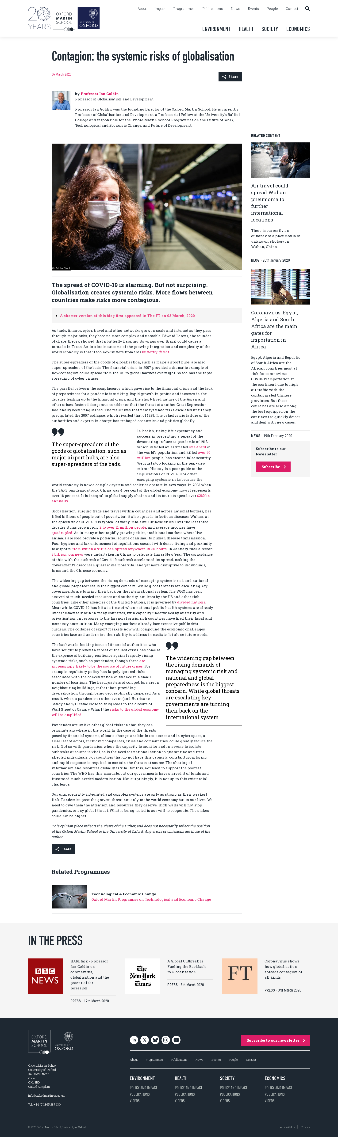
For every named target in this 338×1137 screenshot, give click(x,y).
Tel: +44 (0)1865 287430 (44, 1104)
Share (230, 76)
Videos (135, 1101)
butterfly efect (155, 352)
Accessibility (287, 1127)
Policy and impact (143, 1088)
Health (246, 29)
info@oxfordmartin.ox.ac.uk (46, 1095)
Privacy (305, 1127)
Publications (212, 8)
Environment (216, 29)
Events (253, 8)
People (272, 8)
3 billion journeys (67, 554)
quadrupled (62, 532)
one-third (197, 447)
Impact (159, 8)
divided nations (191, 602)
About (142, 8)
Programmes (184, 8)
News (235, 8)
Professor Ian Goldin (100, 93)
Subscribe (274, 466)
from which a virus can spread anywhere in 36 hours (119, 548)
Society (269, 29)
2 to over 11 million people (123, 527)
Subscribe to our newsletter (276, 1040)
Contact (292, 8)
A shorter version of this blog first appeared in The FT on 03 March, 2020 (127, 315)
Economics (298, 29)
